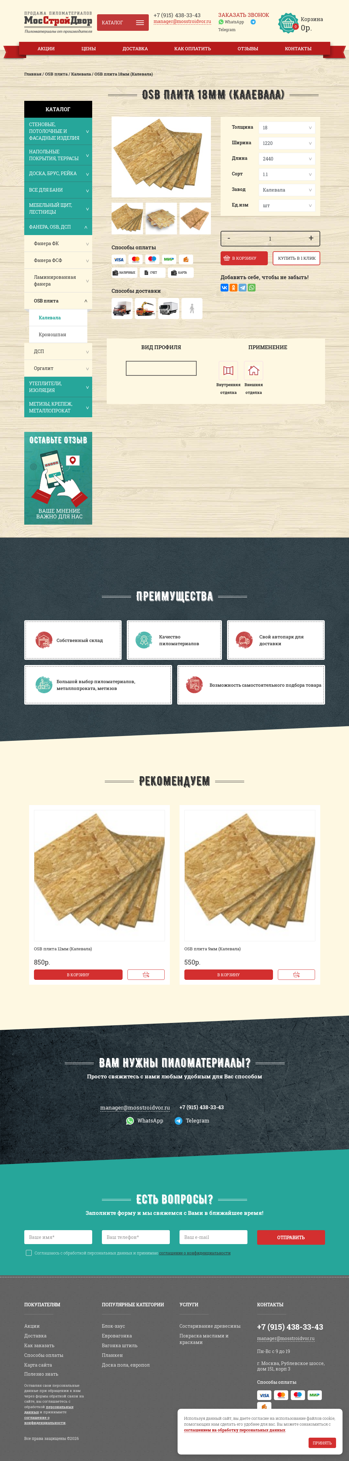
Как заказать (39, 1345)
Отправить (291, 1237)
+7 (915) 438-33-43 (202, 1107)
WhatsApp (234, 21)
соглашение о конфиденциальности (195, 1252)
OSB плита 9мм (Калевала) (212, 949)
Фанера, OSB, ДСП (58, 227)
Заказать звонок (243, 15)
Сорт (237, 174)
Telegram (226, 29)
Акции (46, 48)
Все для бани (58, 190)
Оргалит (43, 368)
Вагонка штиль (119, 1345)
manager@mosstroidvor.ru (182, 21)
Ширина (241, 142)
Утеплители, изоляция (58, 386)
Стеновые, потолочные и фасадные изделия (58, 131)
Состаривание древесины (210, 1326)
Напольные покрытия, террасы (58, 154)
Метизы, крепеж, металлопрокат (58, 407)
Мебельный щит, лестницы (58, 208)
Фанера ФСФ (48, 260)
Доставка (135, 48)
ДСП (39, 351)
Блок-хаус (113, 1326)
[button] (117, 218)
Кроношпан (52, 334)
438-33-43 (177, 15)
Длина (239, 158)
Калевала (50, 318)
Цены (89, 48)
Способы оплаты (43, 1355)
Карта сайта (38, 1365)
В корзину (78, 974)
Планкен (112, 1355)
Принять (322, 1442)
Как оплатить (192, 48)
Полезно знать (41, 1374)
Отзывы (248, 48)
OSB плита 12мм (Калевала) (63, 949)
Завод (238, 189)
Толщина (242, 127)
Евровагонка (117, 1336)
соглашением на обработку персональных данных (234, 1429)
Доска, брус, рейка (58, 174)
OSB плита (46, 301)
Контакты (298, 48)
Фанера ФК (46, 243)
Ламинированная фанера (55, 280)
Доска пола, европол (126, 1365)
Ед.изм (240, 205)
